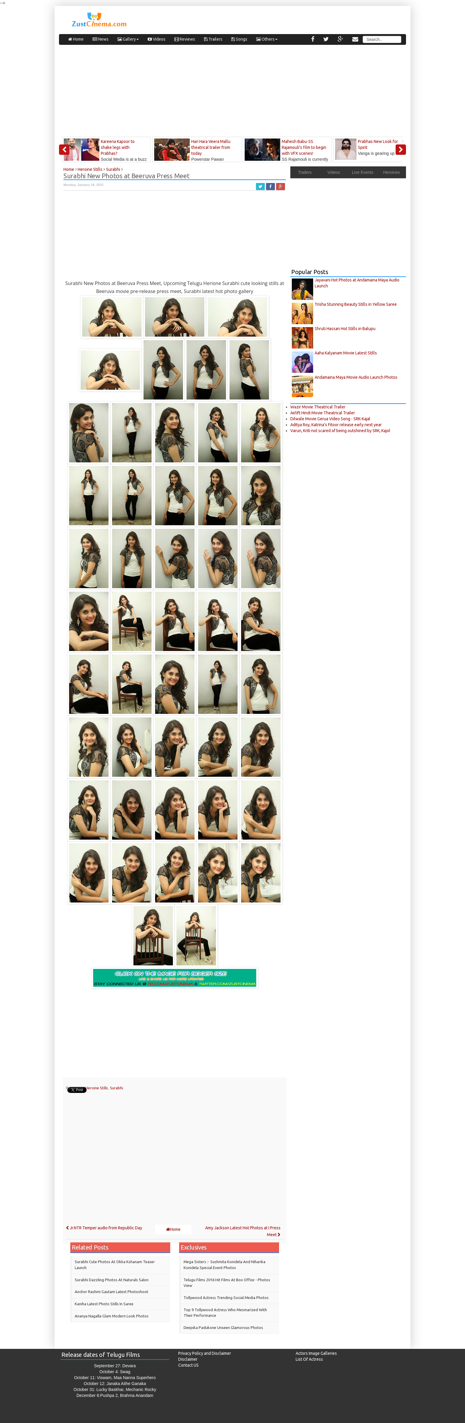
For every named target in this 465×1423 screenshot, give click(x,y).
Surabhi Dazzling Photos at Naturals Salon (112, 1280)
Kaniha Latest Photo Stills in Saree (104, 1304)
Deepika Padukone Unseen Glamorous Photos (223, 1327)
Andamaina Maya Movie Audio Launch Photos (356, 377)
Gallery (128, 39)
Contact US (188, 1365)
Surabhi (116, 1088)
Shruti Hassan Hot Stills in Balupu (345, 328)
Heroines (391, 172)
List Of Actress (309, 1359)
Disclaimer (188, 1359)
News (101, 39)
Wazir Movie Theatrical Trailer (317, 407)
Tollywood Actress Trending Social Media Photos (226, 1297)
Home (76, 39)
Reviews (184, 39)
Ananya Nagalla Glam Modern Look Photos (112, 1316)
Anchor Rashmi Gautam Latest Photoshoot (111, 1292)
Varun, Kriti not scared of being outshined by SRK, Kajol (340, 430)
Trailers (213, 39)
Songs (239, 39)
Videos (156, 39)
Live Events (362, 172)
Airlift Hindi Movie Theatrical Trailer (322, 412)
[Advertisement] (232, 92)
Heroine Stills (96, 1088)
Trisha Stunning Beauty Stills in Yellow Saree (356, 304)
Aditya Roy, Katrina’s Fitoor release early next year (336, 424)
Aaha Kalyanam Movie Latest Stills (346, 353)
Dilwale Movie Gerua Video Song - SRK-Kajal (330, 418)
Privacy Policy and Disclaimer (204, 1353)
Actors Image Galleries (316, 1353)
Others (267, 39)
